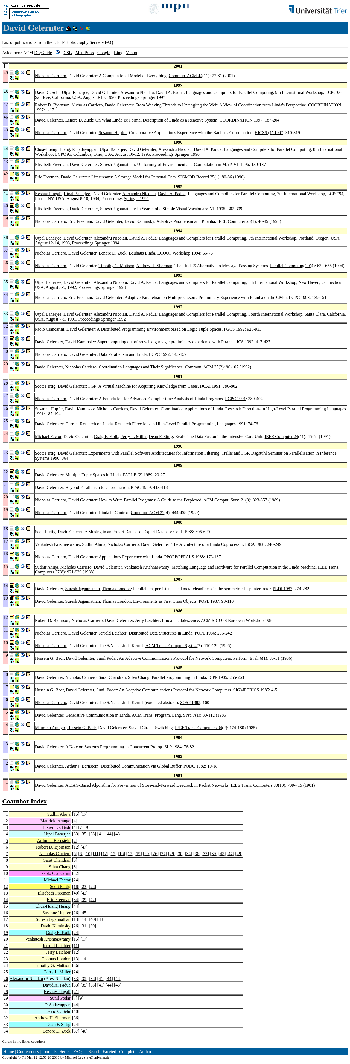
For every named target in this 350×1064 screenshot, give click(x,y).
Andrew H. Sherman (154, 265)
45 (222, 853)
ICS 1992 (245, 341)
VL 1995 (217, 208)
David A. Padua (170, 92)
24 (76, 880)
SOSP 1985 (190, 702)
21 (6, 945)
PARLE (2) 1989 (137, 474)
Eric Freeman (47, 177)
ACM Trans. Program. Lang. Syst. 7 (163, 715)
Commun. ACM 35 (201, 367)
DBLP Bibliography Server (77, 42)
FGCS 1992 (234, 329)
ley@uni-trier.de (97, 1057)
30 (180, 853)
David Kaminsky (139, 221)
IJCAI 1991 (210, 386)
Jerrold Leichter (113, 633)
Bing (118, 52)
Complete (127, 1051)
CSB (67, 52)
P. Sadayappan (84, 149)
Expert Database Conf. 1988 (168, 531)
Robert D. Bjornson (52, 105)
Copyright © (11, 1057)
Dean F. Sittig (161, 436)
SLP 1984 (173, 747)
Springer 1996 (187, 154)
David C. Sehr (47, 92)
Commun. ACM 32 (147, 512)
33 (76, 834)
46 (84, 1031)
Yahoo (131, 52)
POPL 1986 (205, 633)
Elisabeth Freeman (51, 164)
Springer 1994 (106, 243)
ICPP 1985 (217, 677)
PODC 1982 (194, 766)
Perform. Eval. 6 (247, 658)
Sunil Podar (106, 658)
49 (239, 853)
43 (84, 893)
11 (96, 853)
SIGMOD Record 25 (196, 177)
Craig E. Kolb (106, 436)
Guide (46, 52)
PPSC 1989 (141, 487)
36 (197, 853)
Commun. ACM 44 (185, 75)
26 (155, 853)
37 (205, 853)
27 (163, 853)
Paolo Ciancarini (49, 329)
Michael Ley (74, 1057)
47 (84, 847)
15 (76, 814)
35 (84, 834)
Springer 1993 (113, 287)
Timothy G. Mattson (116, 265)
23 (84, 886)
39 (213, 853)
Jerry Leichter (147, 620)
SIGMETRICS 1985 (251, 690)
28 (92, 886)
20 (146, 853)
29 (172, 853)
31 (84, 926)
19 (138, 853)
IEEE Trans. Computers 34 (198, 727)
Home (8, 1051)
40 (76, 893)
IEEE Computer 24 (281, 436)
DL (37, 52)
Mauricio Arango (50, 727)
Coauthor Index (24, 801)
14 (6, 899)
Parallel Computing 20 (290, 265)
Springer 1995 (136, 198)
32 (76, 873)
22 (6, 952)
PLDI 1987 (282, 588)
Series (65, 1051)
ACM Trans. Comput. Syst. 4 (171, 645)
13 (6, 893)
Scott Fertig (45, 386)
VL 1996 (241, 164)
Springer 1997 (152, 97)
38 (92, 834)
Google (103, 52)
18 (76, 886)
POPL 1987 (209, 601)
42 (92, 899)
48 (117, 834)
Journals (49, 1051)
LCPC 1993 (299, 297)
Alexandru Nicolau (137, 92)
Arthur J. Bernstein (81, 766)
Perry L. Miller (134, 436)
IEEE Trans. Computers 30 (254, 785)
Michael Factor (48, 436)
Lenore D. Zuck (79, 120)
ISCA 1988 (255, 544)
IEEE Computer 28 (234, 221)
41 (101, 834)
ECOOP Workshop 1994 (178, 253)
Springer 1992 (113, 319)
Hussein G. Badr (49, 658)
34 (188, 853)
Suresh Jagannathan (117, 164)
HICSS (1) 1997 (269, 132)
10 (88, 853)
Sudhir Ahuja (93, 544)
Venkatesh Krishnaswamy (57, 544)
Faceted (109, 1051)
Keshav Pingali (48, 193)
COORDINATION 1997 (241, 120)
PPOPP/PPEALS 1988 (184, 557)
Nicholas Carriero (50, 75)
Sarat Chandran (112, 677)
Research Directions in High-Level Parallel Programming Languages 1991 (180, 424)
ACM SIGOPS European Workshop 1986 (237, 620)
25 (6, 972)
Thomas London (116, 588)
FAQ (109, 42)
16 (121, 853)
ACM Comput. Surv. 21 (224, 500)
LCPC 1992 (159, 354)
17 (84, 814)
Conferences (28, 1051)
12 (76, 847)
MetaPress (84, 52)
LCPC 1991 (235, 398)
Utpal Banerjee (75, 92)
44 (109, 834)
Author (145, 1051)
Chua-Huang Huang (52, 149)
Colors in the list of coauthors (23, 1041)
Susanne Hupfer (113, 132)
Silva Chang (139, 677)
